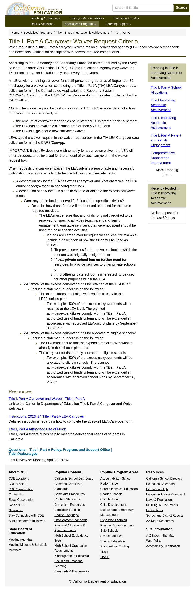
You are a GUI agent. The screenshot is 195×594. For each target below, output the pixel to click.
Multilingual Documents (162, 505)
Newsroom (16, 510)
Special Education (112, 541)
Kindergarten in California (71, 556)
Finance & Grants (126, 18)
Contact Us (16, 494)
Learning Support (118, 24)
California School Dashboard (73, 478)
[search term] (143, 8)
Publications (154, 510)
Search (181, 8)
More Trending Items (167, 172)
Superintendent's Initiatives (27, 520)
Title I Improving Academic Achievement (163, 105)
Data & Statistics (43, 24)
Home (15, 32)
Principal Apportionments (117, 525)
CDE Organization (21, 489)
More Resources (162, 520)
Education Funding (67, 509)
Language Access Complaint (165, 494)
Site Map (168, 535)
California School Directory (164, 478)
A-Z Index (152, 535)
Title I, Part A (121, 32)
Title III (104, 557)
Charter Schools (111, 494)
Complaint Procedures (69, 494)
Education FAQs (157, 489)
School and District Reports (164, 515)
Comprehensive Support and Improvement (163, 158)
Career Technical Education (119, 488)
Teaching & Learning (46, 18)
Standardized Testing (114, 546)
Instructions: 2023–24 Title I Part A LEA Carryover (46, 416)
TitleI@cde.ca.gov (23, 454)
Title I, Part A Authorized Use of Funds (38, 429)
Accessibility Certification (163, 546)
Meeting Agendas (20, 539)
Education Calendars (160, 483)
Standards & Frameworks (71, 571)
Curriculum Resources (69, 504)
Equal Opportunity (21, 499)
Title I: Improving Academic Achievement (82, 32)
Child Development (113, 504)
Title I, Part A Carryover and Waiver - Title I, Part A (47, 399)
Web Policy (154, 540)
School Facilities (111, 536)
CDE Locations (19, 478)
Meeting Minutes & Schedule (28, 544)
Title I (104, 551)
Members (15, 550)
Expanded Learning (113, 520)
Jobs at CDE (17, 505)
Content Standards (67, 499)
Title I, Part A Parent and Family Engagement (166, 140)
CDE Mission (17, 483)
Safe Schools (109, 530)
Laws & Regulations (159, 499)
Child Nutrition (110, 499)
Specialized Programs (80, 24)
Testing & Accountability (87, 18)
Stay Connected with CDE (26, 515)
